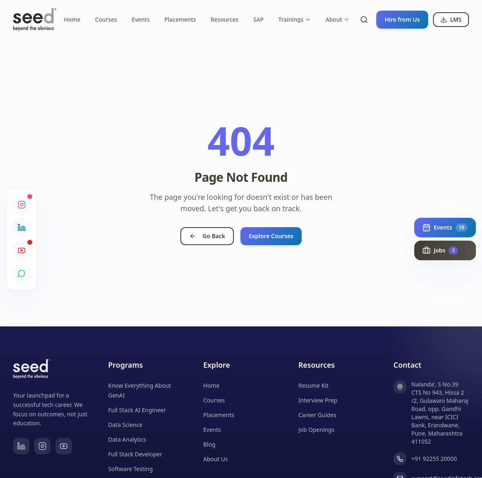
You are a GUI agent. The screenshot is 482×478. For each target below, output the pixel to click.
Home (72, 19)
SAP (258, 19)
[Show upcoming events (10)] (444, 227)
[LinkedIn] (21, 446)
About (337, 19)
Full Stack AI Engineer (137, 410)
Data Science (125, 425)
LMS (451, 19)
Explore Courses (271, 236)
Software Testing (130, 469)
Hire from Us (402, 19)
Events (141, 19)
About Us (215, 459)
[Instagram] (42, 446)
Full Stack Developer (135, 454)
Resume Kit (313, 385)
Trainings (294, 19)
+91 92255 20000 (434, 458)
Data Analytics (127, 439)
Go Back (207, 236)
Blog (209, 444)
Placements (180, 19)
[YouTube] (64, 446)
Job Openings (316, 429)
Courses (106, 19)
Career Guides (317, 415)
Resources (224, 19)
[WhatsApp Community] (21, 273)
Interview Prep (318, 400)
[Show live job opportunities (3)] (444, 250)
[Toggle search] (364, 19)
